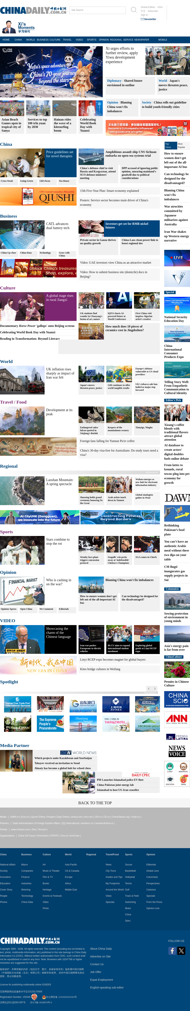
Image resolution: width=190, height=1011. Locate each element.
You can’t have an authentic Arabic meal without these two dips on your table (176, 550)
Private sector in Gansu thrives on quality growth (98, 242)
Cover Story (6, 889)
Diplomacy (114, 80)
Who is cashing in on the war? (58, 582)
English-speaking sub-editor (107, 987)
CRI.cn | (99, 817)
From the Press (154, 902)
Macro (24, 864)
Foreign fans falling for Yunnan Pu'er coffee (107, 441)
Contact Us (97, 964)
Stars (127, 920)
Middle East (71, 889)
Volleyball (130, 877)
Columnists (172, 588)
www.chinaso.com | (21, 829)
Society (146, 102)
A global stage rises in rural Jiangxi (59, 298)
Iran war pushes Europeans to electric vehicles (90, 648)
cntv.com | (89, 817)
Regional (9, 466)
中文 (143, 11)
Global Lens (152, 870)
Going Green (26, 181)
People (3, 896)
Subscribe (153, 11)
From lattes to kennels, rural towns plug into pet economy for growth (176, 473)
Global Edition (148, 7)
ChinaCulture (174, 656)
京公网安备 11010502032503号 (59, 997)
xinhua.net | (77, 817)
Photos (3, 902)
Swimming (130, 902)
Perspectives (153, 883)
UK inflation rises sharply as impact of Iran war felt (60, 373)
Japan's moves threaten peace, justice (173, 85)
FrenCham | (43, 835)
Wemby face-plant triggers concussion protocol (89, 558)
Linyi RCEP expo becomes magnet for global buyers (113, 659)
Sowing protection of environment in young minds (176, 617)
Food (21, 402)
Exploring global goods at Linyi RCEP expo (146, 648)
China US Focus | (27, 835)
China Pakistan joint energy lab (115, 784)
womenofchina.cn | (105, 823)
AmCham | (75, 835)
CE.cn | (108, 817)
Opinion (112, 102)
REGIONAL (116, 39)
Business (8, 216)
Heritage (47, 889)
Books (46, 883)
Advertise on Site (100, 956)
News (108, 864)
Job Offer (95, 972)
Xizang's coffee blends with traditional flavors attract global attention (176, 432)
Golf (127, 889)
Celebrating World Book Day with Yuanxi (27, 332)
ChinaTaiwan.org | (121, 817)
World (163, 80)
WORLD (30, 39)
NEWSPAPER (140, 39)
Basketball (130, 870)
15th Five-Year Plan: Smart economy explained (109, 190)
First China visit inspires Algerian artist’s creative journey (144, 316)
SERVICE (128, 39)
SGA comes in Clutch (146, 555)
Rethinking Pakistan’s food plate (174, 530)
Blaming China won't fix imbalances (119, 107)
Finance (25, 877)
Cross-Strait (7, 181)
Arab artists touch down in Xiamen (117, 497)
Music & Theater (51, 870)
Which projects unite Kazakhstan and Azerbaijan (63, 758)
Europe (69, 877)
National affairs (8, 864)
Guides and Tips (114, 877)
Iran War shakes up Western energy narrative (176, 236)
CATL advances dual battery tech (57, 226)
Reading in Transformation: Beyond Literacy (39, 92)
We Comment (46, 609)
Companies (27, 870)
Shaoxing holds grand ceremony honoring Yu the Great (91, 498)
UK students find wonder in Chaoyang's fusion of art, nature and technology (91, 316)
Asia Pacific (71, 864)
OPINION (104, 39)
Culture (8, 287)
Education (5, 883)
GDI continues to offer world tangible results (119, 386)
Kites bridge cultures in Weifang (100, 669)
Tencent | (43, 829)
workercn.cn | (88, 823)
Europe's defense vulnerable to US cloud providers (147, 371)
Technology (45, 252)
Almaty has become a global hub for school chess (63, 768)
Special (170, 292)
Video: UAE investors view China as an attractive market (115, 262)
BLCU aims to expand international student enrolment (119, 648)
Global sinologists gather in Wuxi (144, 496)
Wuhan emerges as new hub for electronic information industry (147, 482)
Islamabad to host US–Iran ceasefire (118, 790)
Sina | (35, 829)
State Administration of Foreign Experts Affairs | (37, 823)
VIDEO (79, 39)
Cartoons (151, 889)
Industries (26, 883)
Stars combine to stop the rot (58, 541)
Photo (46, 908)
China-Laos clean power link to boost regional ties (140, 242)
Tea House (64, 181)
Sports (6, 531)
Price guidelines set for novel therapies (59, 154)
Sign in (144, 15)
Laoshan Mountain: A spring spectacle (59, 482)
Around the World (115, 889)
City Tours (111, 870)
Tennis (128, 883)
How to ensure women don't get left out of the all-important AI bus (98, 599)
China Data (26, 252)
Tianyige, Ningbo (144, 426)
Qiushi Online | (39, 817)
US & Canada (72, 870)
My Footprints (113, 883)
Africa (68, 883)
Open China (26, 609)
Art (44, 864)
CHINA (18, 39)
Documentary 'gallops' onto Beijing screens (37, 325)
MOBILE (162, 39)
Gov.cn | (65, 835)
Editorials (64, 609)
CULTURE (55, 39)
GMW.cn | (15, 817)
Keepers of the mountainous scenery (118, 427)
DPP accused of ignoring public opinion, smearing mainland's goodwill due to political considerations (140, 173)
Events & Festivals (52, 896)
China (6, 144)
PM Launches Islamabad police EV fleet (120, 779)
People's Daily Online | (59, 817)
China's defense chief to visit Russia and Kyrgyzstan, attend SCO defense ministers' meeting (98, 173)
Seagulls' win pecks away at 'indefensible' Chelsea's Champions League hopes (118, 559)
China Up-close (8, 252)
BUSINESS (43, 39)
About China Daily (101, 948)
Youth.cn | (136, 817)
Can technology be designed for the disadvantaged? (140, 598)
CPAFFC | (55, 835)
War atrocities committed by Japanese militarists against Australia (176, 215)
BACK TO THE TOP (95, 803)
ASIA (160, 7)
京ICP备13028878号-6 (41, 1002)
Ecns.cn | (26, 817)
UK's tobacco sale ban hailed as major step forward (146, 387)
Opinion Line (152, 908)
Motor (128, 908)
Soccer (128, 864)
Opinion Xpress (8, 609)
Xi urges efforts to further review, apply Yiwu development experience (122, 55)
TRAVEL (67, 39)
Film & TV (48, 877)
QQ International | (71, 823)
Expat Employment (101, 979)
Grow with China (64, 254)
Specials (110, 902)
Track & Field (132, 896)
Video (45, 902)
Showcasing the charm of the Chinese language (58, 633)
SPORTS (91, 39)
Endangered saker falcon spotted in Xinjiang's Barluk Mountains (89, 430)
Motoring (25, 889)
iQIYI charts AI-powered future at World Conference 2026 (117, 316)
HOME (6, 39)
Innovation (5, 877)
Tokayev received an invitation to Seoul (57, 763)
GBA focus (45, 181)
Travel (6, 402)
